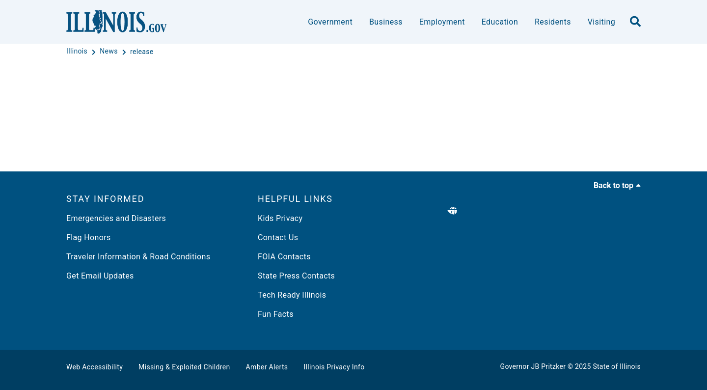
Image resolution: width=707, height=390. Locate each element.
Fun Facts (276, 314)
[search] (635, 22)
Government (330, 22)
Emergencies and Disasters (116, 218)
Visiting (601, 22)
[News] (109, 52)
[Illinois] (77, 52)
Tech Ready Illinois (292, 295)
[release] (142, 52)
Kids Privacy (280, 218)
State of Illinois (617, 366)
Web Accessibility (94, 367)
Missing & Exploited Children (184, 367)
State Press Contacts (296, 275)
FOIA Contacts (284, 256)
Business (386, 22)
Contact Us (278, 237)
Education (500, 22)
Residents (553, 22)
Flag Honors (88, 237)
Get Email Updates (100, 275)
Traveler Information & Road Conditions (138, 256)
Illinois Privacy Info (333, 367)
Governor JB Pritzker (533, 366)
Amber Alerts (267, 367)
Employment (442, 22)
